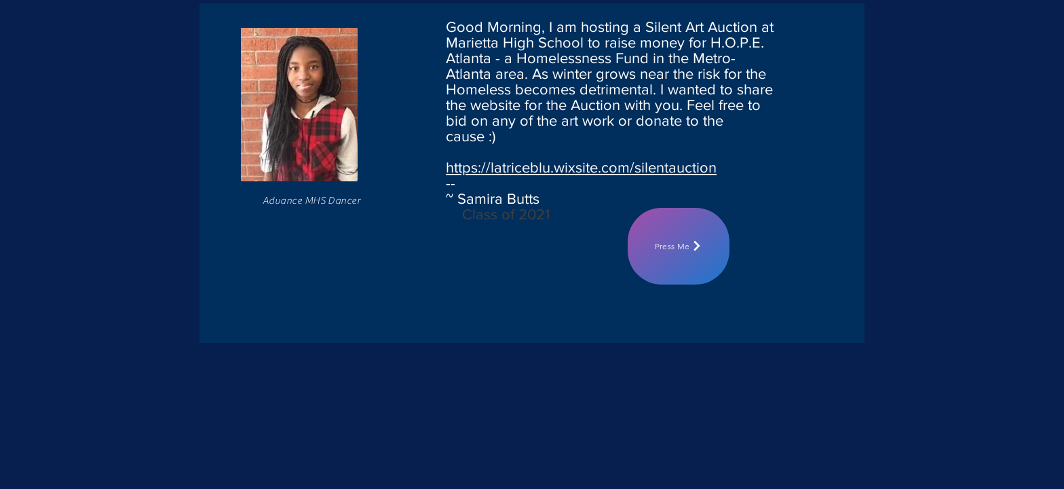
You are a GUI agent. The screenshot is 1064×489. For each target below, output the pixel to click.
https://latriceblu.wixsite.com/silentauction (581, 167)
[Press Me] (678, 246)
